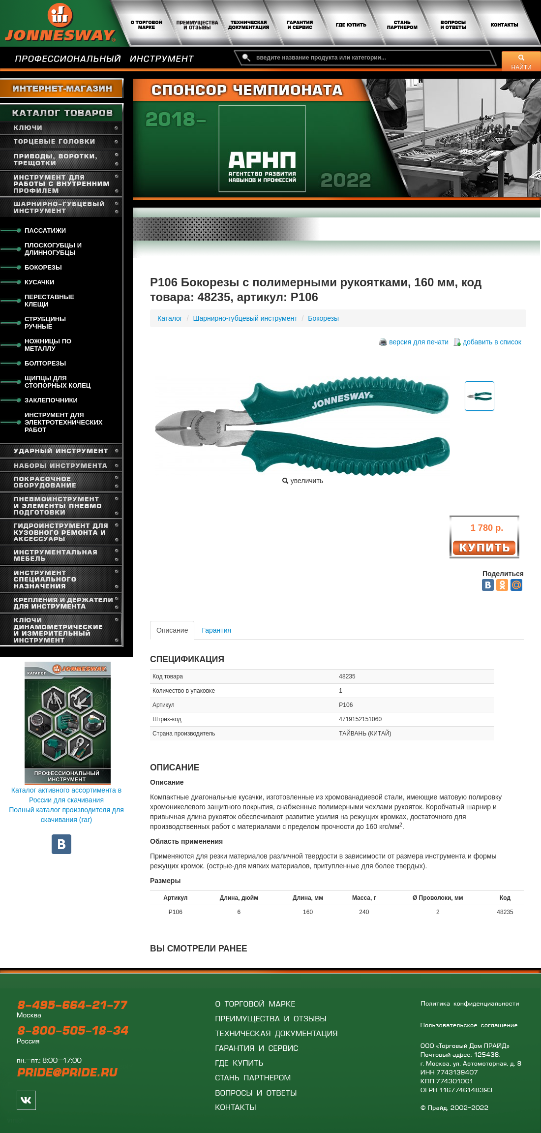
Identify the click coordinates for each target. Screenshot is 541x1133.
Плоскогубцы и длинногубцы (53, 249)
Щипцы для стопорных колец (57, 381)
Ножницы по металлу (48, 344)
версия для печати (419, 342)
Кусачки (39, 282)
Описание (172, 630)
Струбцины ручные (45, 322)
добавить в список (492, 342)
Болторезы (45, 363)
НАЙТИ (521, 62)
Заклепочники (51, 400)
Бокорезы (43, 267)
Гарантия (216, 630)
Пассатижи (45, 230)
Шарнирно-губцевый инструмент (245, 318)
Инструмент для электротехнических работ (64, 422)
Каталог (169, 318)
